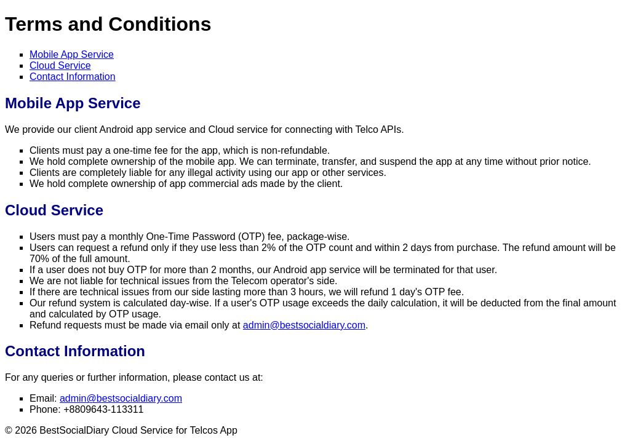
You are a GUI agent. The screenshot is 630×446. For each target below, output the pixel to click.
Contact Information (73, 76)
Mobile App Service (72, 54)
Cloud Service (60, 65)
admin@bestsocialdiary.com (304, 325)
